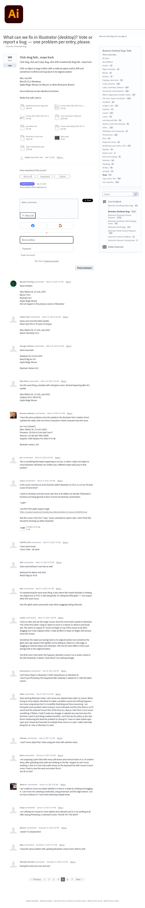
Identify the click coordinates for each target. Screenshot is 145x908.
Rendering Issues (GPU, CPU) (114, 145)
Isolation (105, 109)
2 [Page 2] (49, 879)
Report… (60, 157)
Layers (105, 116)
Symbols (105, 171)
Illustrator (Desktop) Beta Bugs (121, 205)
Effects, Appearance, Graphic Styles (116, 94)
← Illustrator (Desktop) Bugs (15, 46)
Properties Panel (109, 142)
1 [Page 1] (44, 879)
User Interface (108, 182)
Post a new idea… (110, 54)
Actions (105, 65)
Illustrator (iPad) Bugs (117, 227)
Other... (105, 127)
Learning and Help (109, 120)
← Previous (35, 879)
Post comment (84, 267)
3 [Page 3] (53, 879)
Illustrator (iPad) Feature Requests (122, 230)
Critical (64, 176)
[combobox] (118, 194)
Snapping (106, 164)
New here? (47, 261)
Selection (106, 160)
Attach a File (29, 215)
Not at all (30, 176)
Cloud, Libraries (108, 84)
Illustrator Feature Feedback (119, 236)
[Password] (46, 248)
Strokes (105, 167)
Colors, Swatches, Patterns (113, 87)
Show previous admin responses (33, 187)
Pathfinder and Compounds (113, 131)
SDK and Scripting (109, 156)
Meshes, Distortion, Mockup (113, 124)
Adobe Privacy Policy (111, 901)
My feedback (107, 62)
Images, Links (107, 105)
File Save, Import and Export (113, 98)
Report (68, 282)
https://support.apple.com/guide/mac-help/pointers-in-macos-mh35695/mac (53, 512)
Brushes (105, 76)
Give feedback (114, 201)
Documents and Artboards (113, 91)
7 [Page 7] (72, 879)
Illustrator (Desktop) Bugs (114, 50)
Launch (105, 113)
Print (104, 138)
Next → (79, 879)
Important (46, 176)
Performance (107, 135)
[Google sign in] (60, 225)
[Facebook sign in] (33, 225)
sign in (124, 36)
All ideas (105, 58)
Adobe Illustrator (116, 246)
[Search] (135, 194)
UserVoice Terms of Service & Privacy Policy (70, 901)
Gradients (106, 102)
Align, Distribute (108, 69)
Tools (129, 50)
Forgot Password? (28, 255)
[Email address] (46, 240)
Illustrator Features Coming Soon (121, 240)
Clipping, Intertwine (110, 80)
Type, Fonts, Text (109, 178)
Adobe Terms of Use (94, 901)
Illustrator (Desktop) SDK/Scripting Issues (122, 222)
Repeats (105, 149)
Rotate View (107, 153)
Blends (105, 73)
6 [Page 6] (67, 879)
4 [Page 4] (58, 879)
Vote (10, 65)
